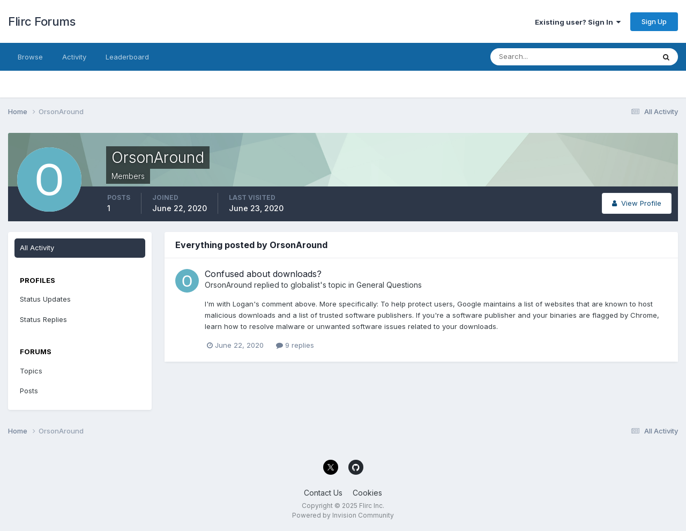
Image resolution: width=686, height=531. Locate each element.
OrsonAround (228, 284)
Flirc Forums (41, 21)
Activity (74, 57)
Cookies (367, 492)
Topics (31, 371)
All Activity (37, 247)
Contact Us (323, 492)
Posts (29, 390)
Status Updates (45, 299)
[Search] (537, 56)
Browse (30, 57)
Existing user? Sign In (578, 22)
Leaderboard (127, 57)
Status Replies (43, 319)
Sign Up (654, 21)
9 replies (295, 345)
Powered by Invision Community (343, 515)
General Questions (389, 284)
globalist (305, 284)
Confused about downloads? (263, 273)
